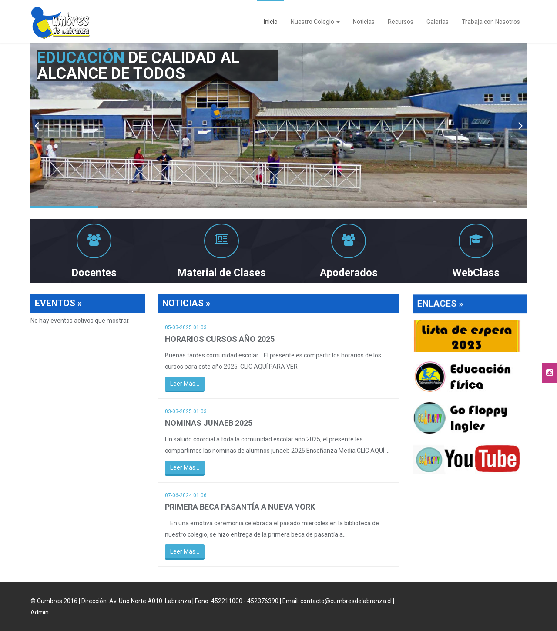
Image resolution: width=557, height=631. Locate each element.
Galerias (437, 21)
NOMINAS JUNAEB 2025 (208, 423)
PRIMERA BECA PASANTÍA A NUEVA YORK (240, 506)
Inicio (271, 21)
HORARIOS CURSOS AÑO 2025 (220, 339)
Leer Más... (184, 384)
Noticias (364, 21)
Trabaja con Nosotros (491, 21)
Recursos (400, 21)
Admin (39, 612)
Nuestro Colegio (315, 21)
